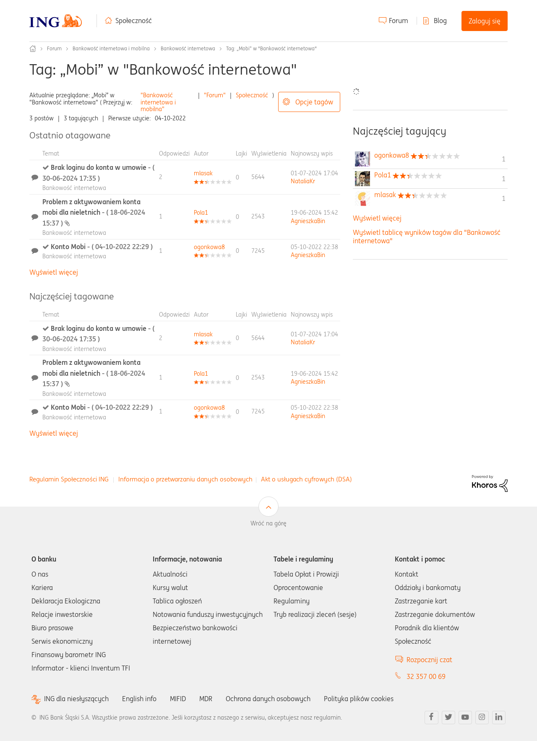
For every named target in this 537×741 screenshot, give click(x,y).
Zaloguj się (485, 21)
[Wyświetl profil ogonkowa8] (209, 247)
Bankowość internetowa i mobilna (111, 48)
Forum (398, 20)
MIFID (178, 698)
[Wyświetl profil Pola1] (201, 212)
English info (139, 698)
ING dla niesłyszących (76, 699)
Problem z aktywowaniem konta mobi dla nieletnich (93, 212)
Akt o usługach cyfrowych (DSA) (306, 479)
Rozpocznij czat (429, 659)
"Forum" (215, 95)
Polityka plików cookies (359, 698)
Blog (440, 20)
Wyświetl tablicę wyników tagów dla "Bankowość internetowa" (427, 236)
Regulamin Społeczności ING (69, 479)
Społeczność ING (32, 48)
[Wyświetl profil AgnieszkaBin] (308, 221)
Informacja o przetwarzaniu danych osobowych (185, 479)
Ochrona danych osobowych (268, 698)
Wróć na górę (268, 523)
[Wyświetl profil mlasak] (203, 173)
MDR (205, 698)
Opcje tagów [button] (314, 102)
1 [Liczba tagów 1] (504, 159)
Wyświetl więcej (53, 272)
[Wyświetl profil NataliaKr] (303, 181)
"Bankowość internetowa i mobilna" (158, 102)
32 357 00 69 (426, 676)
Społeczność (133, 20)
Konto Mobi (102, 246)
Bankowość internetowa (188, 48)
